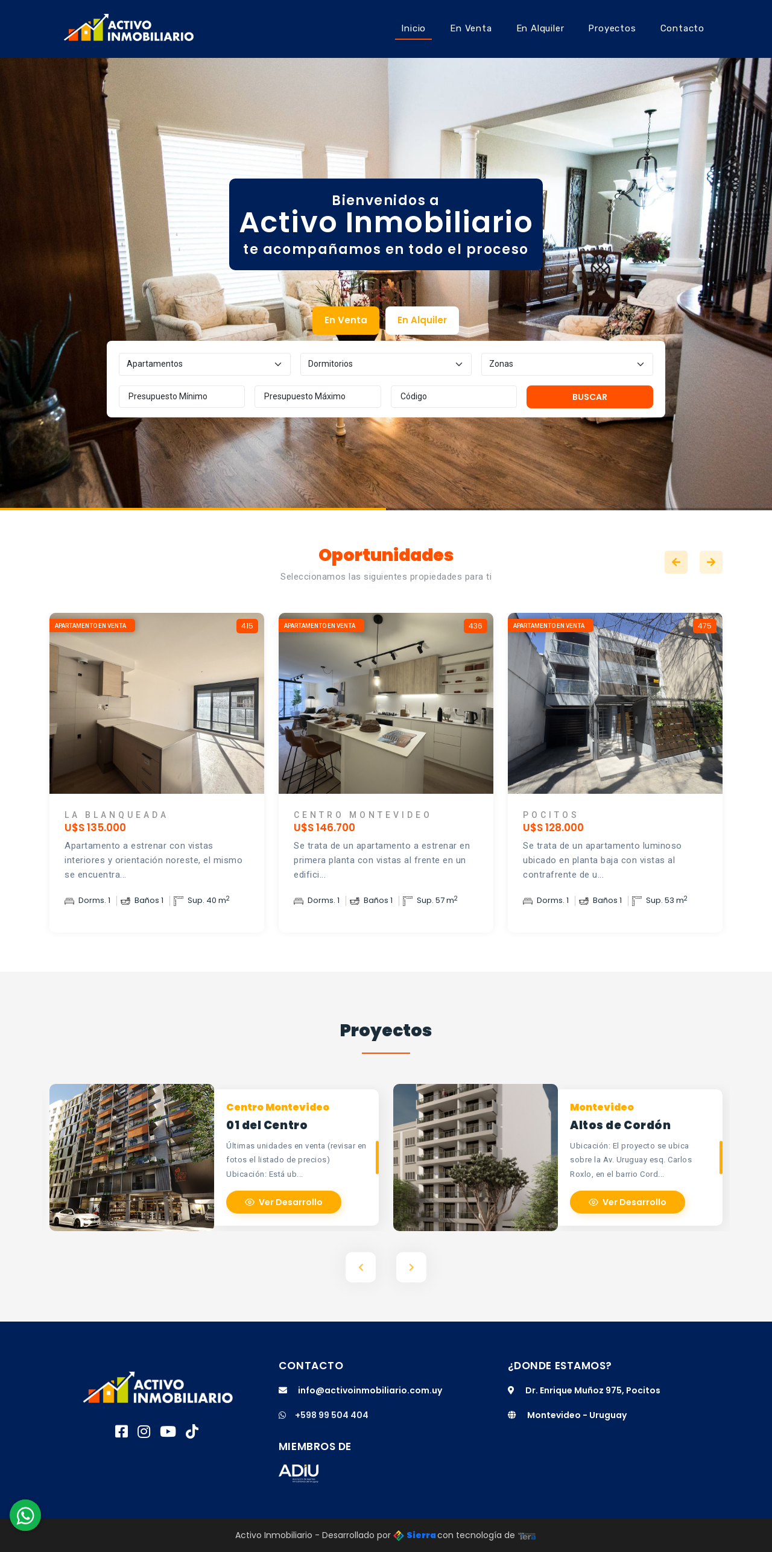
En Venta (471, 28)
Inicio (413, 28)
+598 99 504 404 (324, 1415)
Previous (676, 562)
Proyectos (612, 28)
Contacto (682, 28)
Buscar (589, 397)
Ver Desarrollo (284, 1202)
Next (711, 562)
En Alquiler (540, 28)
